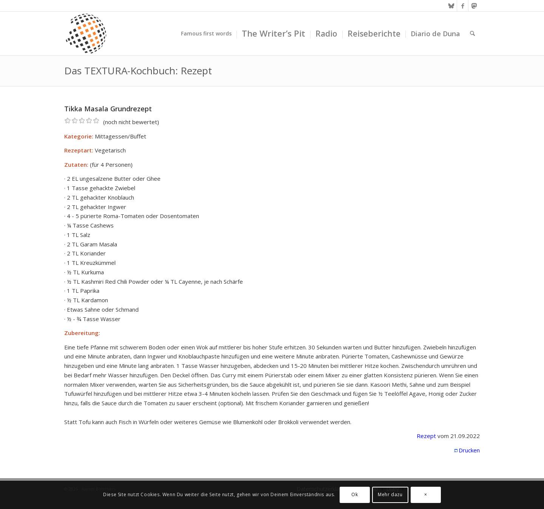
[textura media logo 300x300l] (86, 33)
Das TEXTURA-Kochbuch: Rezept (138, 70)
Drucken (469, 450)
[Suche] (472, 33)
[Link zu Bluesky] (451, 5)
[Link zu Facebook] (462, 5)
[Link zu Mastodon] (474, 5)
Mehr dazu (390, 494)
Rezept (426, 436)
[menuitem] (206, 33)
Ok (354, 494)
